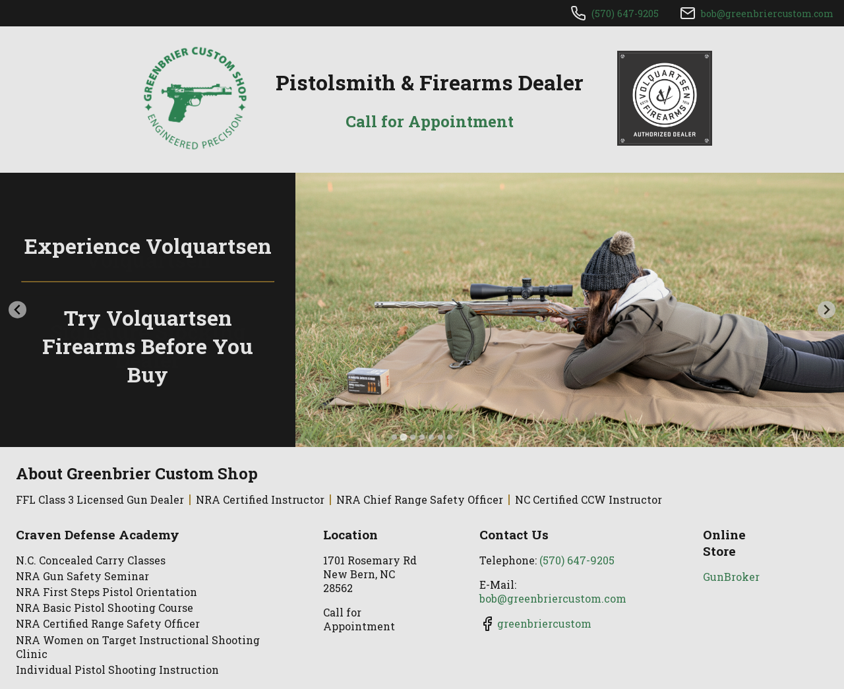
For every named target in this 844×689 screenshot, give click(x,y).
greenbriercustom (544, 623)
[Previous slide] (17, 309)
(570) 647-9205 (625, 13)
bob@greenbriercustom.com (767, 13)
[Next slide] (826, 309)
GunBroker (731, 577)
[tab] (395, 437)
